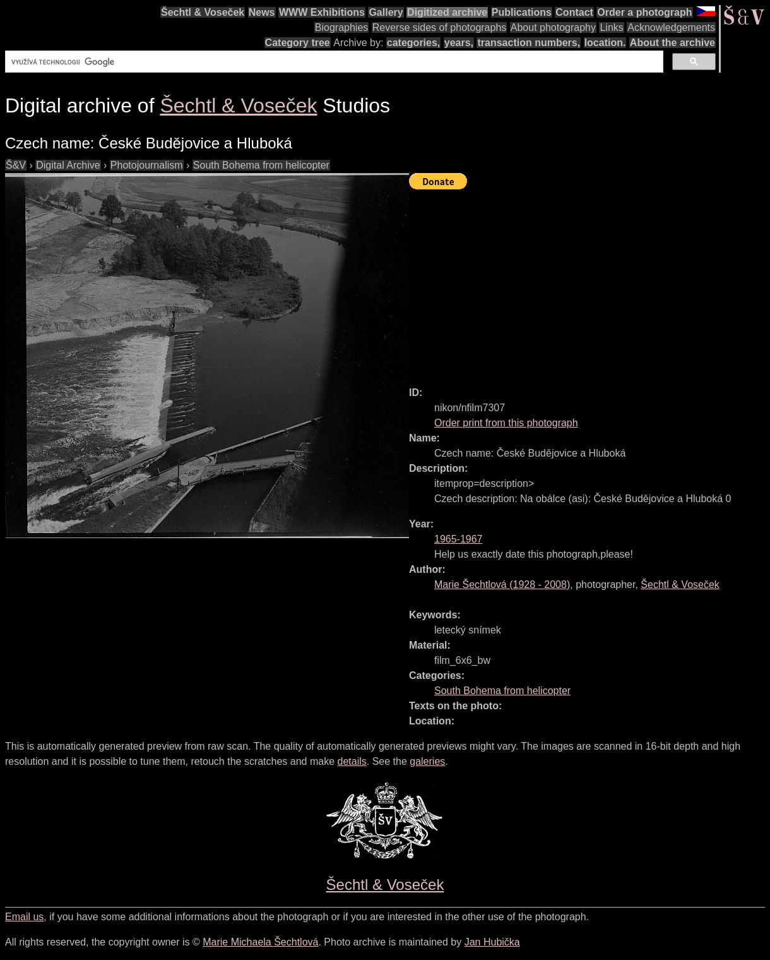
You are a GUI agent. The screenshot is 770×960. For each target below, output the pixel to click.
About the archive (672, 42)
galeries (427, 761)
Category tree (297, 42)
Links (611, 27)
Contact (574, 12)
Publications (522, 12)
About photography (553, 27)
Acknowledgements (671, 27)
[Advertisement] (589, 282)
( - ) (502, 584)
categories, (413, 42)
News (262, 12)
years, (458, 42)
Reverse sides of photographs (439, 27)
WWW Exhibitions (322, 12)
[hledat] (332, 62)
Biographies (342, 27)
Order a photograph (644, 12)
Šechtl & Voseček (202, 12)
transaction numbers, (528, 42)
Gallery (386, 12)
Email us (24, 916)
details (352, 761)
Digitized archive (447, 12)
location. (605, 42)
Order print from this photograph (506, 422)
